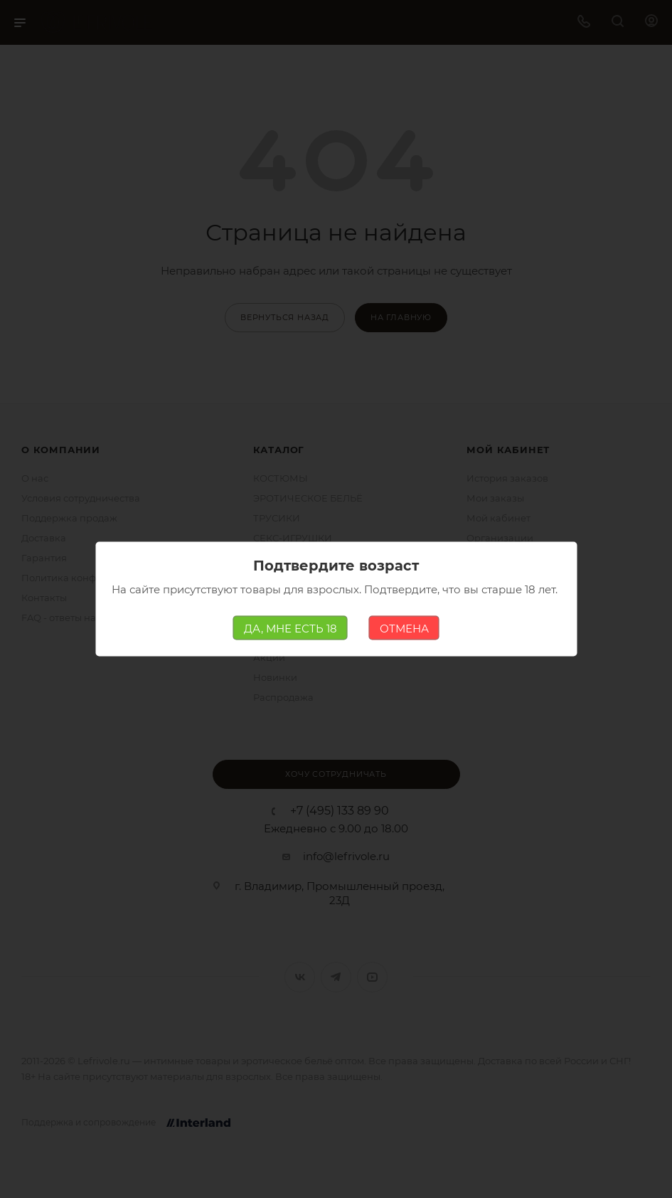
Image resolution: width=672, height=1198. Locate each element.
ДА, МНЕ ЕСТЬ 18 (290, 628)
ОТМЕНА (404, 628)
